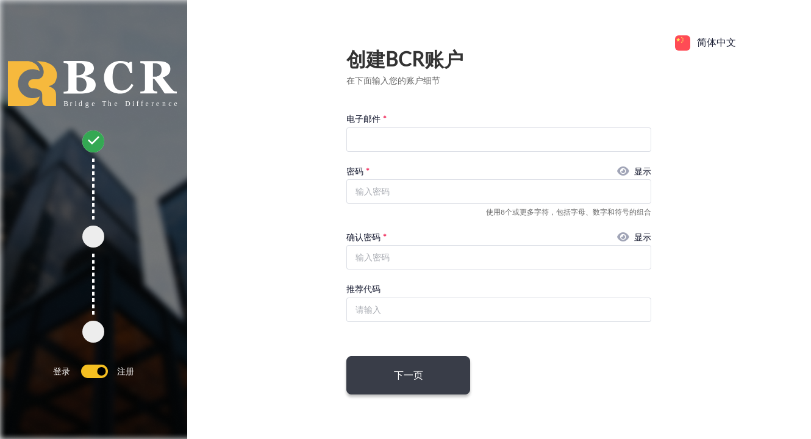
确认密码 (363, 237)
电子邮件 (363, 118)
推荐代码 (363, 289)
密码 (354, 171)
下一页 (408, 374)
